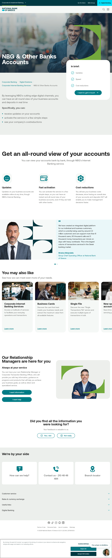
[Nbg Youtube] (59, 523)
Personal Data (52, 527)
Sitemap (72, 527)
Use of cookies (63, 527)
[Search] (103, 9)
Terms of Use (41, 527)
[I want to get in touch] (88, 92)
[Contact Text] (56, 473)
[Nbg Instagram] (56, 523)
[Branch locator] (92, 473)
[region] (56, 548)
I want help (16, 400)
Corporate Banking (9, 82)
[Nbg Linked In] (63, 523)
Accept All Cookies (83, 554)
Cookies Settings (83, 543)
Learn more (9, 329)
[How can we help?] (19, 473)
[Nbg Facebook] (49, 523)
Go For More (81, 3)
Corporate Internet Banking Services (16, 85)
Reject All (83, 548)
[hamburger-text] (108, 9)
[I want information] (17, 392)
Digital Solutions (26, 82)
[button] (55, 264)
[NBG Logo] (9, 9)
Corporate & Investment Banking (14, 2)
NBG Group (91, 3)
